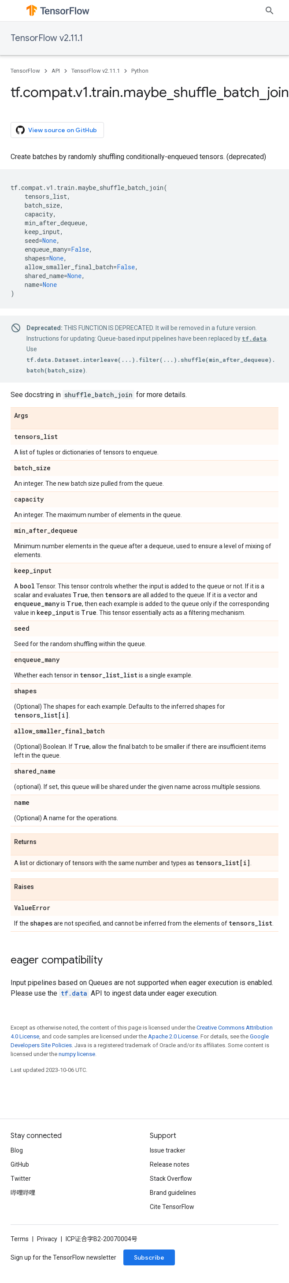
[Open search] (269, 10)
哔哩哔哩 (23, 1192)
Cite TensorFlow (172, 1206)
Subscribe (149, 1257)
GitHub (20, 1164)
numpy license (77, 1054)
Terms (20, 1238)
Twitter (21, 1178)
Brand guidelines (173, 1192)
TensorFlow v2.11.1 (47, 38)
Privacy (47, 1238)
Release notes (169, 1164)
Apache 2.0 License (173, 1036)
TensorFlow (25, 70)
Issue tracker (167, 1150)
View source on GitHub (56, 130)
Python (139, 70)
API (56, 70)
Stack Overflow (171, 1178)
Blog (17, 1150)
